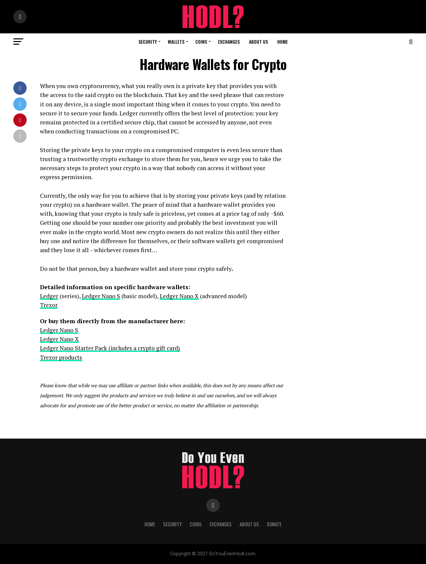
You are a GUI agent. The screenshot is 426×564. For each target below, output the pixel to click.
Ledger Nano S (101, 296)
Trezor (49, 305)
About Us (258, 41)
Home (282, 41)
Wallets (176, 41)
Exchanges (229, 41)
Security (147, 41)
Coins (201, 41)
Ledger (49, 296)
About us (249, 524)
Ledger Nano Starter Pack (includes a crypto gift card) (110, 348)
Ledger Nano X (179, 296)
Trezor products (61, 357)
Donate (274, 524)
